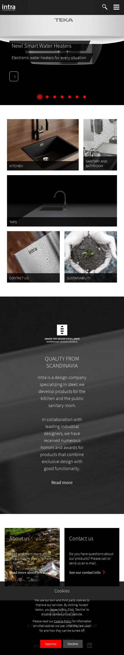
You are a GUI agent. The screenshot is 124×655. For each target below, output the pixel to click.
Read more (62, 482)
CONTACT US (18, 278)
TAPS (13, 222)
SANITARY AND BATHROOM (96, 163)
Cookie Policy (62, 621)
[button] (116, 7)
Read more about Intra (27, 572)
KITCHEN (16, 165)
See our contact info (85, 572)
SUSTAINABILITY (79, 278)
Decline (73, 644)
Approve (51, 644)
